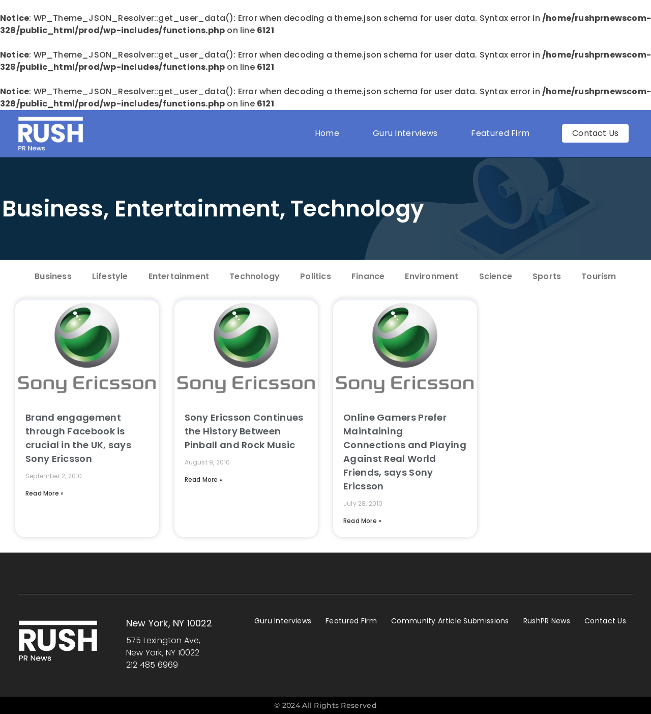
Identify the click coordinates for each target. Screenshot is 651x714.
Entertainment (197, 208)
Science (495, 276)
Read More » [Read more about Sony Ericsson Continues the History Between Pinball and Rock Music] (204, 479)
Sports (546, 276)
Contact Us (605, 621)
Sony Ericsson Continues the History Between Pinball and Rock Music (244, 431)
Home (327, 133)
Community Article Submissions (450, 621)
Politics (315, 276)
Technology (357, 208)
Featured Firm (503, 133)
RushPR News (546, 621)
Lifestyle (110, 276)
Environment (431, 276)
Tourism (598, 276)
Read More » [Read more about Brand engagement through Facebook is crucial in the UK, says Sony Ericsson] (44, 493)
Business (52, 208)
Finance (367, 276)
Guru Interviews (405, 133)
